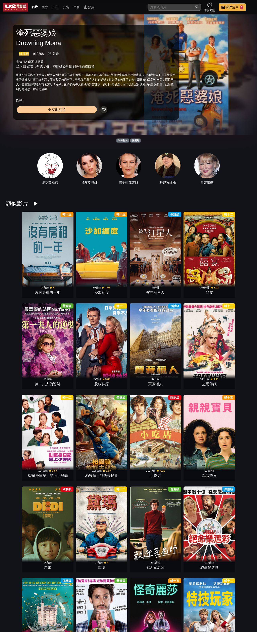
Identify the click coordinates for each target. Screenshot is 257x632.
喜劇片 (135, 140)
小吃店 (81, 309)
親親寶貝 (113, 309)
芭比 (144, 473)
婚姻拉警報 (50, 473)
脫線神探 (175, 255)
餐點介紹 (125, 608)
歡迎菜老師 (207, 309)
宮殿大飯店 (19, 364)
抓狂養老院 (144, 527)
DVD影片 (123, 140)
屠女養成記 (113, 527)
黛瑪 (175, 309)
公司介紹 (224, 608)
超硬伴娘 (238, 255)
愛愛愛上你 (207, 418)
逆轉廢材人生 (175, 418)
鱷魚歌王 (207, 527)
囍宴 (112, 255)
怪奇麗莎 (81, 364)
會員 (89, 7)
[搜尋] (170, 7)
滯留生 (206, 364)
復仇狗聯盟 (238, 418)
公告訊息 (165, 608)
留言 (76, 7)
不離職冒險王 (81, 527)
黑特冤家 (113, 582)
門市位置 (145, 608)
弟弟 (144, 309)
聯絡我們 (184, 608)
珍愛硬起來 (238, 473)
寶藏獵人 (207, 255)
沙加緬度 (50, 255)
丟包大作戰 (238, 527)
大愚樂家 (81, 473)
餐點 (45, 7)
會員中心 (243, 608)
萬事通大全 (50, 364)
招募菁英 (204, 608)
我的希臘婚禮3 (81, 418)
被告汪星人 (81, 255)
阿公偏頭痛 (238, 364)
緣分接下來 (50, 418)
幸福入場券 (144, 582)
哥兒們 (175, 527)
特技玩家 (113, 364)
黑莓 (18, 418)
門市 (55, 7)
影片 (34, 7)
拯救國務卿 (144, 364)
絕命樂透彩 (238, 309)
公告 (66, 7)
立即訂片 (44, 117)
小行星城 (175, 473)
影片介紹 (106, 608)
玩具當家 (207, 473)
